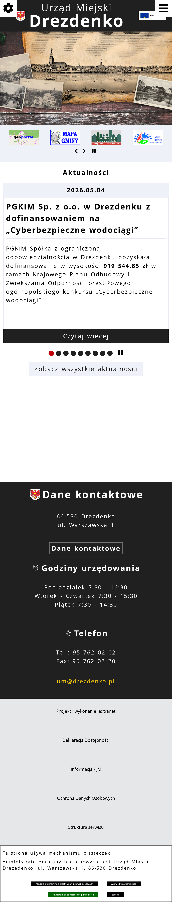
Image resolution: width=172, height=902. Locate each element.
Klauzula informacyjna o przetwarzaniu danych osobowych (64, 884)
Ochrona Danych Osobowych (86, 798)
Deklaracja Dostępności (86, 740)
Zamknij (115, 894)
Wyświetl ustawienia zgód (123, 884)
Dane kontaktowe (86, 548)
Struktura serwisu (86, 827)
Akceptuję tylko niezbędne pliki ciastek (73, 894)
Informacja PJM (86, 769)
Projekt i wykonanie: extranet (86, 711)
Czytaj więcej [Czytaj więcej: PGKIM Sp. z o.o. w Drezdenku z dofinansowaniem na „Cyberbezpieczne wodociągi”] (86, 336)
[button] (76, 151)
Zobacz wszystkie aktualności (86, 369)
